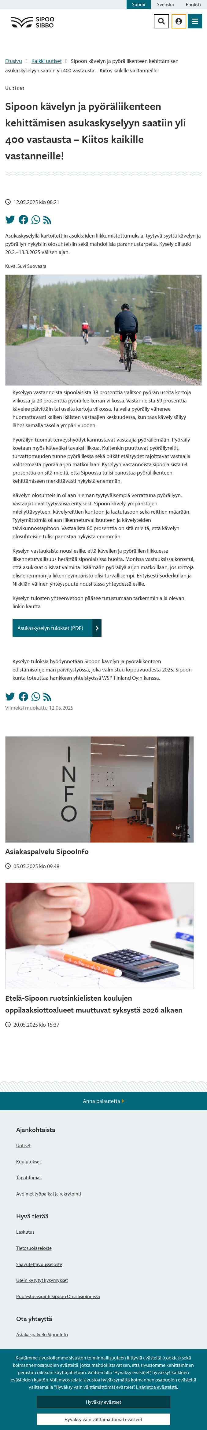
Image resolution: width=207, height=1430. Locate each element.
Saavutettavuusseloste (39, 1264)
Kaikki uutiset (46, 60)
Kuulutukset (28, 1162)
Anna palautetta (103, 1101)
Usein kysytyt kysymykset (42, 1280)
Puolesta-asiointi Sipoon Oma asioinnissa (58, 1296)
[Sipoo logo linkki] (32, 27)
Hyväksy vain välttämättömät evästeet (103, 1419)
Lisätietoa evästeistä (156, 1387)
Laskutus (25, 1232)
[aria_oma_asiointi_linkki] (179, 21)
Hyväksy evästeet (103, 1402)
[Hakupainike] (161, 21)
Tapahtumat (28, 1177)
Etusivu (13, 60)
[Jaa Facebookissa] (23, 221)
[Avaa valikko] (195, 21)
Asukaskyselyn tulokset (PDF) (59, 628)
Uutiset (23, 1145)
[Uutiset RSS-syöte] (47, 221)
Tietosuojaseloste (34, 1248)
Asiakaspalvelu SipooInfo (42, 1334)
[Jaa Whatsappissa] (35, 221)
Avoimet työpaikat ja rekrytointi (48, 1194)
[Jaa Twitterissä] (10, 221)
